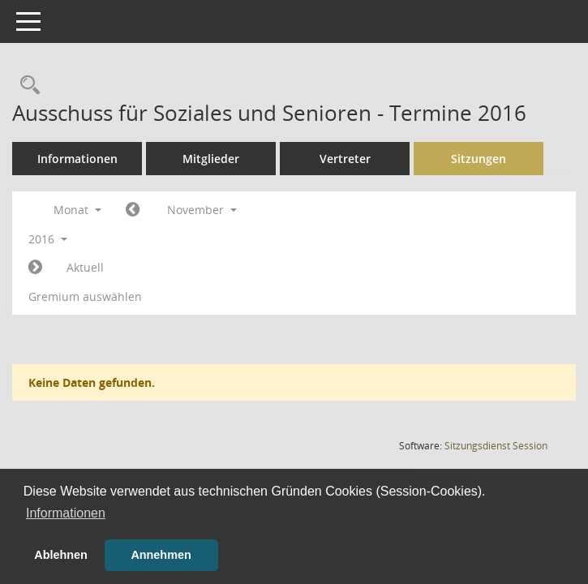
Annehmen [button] (161, 554)
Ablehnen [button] (61, 554)
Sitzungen (478, 158)
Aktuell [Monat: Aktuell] (85, 267)
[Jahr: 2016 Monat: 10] (133, 210)
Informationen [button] (65, 513)
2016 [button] (47, 239)
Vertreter (345, 158)
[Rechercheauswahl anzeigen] (26, 85)
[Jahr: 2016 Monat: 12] (35, 267)
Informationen (77, 158)
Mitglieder (210, 158)
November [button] (202, 209)
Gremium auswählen (85, 296)
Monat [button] (77, 209)
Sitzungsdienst (495, 446)
